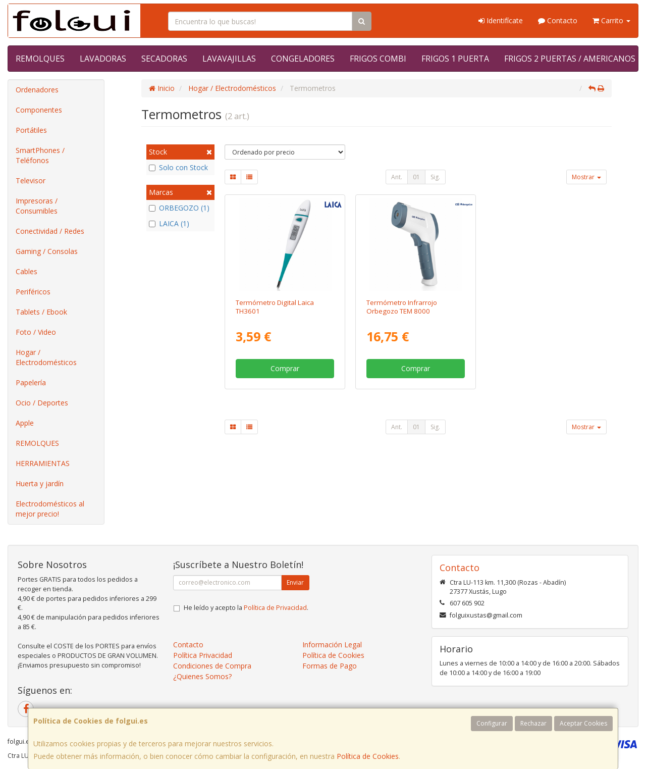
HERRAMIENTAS (43, 463)
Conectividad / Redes (50, 231)
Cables (26, 271)
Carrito (611, 20)
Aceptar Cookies (583, 723)
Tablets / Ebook (41, 312)
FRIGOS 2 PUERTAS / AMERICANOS (569, 58)
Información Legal (332, 644)
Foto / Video (36, 332)
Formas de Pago (329, 666)
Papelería (31, 382)
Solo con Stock (178, 167)
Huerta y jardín (40, 483)
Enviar (295, 582)
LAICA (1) (169, 223)
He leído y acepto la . (246, 607)
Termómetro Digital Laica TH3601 (275, 307)
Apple (25, 423)
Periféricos (33, 291)
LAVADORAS (103, 58)
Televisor (30, 180)
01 (416, 177)
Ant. (396, 177)
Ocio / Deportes (42, 402)
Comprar (285, 368)
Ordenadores (37, 89)
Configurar (491, 723)
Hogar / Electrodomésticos (46, 357)
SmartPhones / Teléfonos (40, 155)
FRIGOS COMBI (378, 58)
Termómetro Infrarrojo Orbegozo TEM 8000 (401, 307)
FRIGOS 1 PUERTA (455, 58)
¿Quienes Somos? (202, 676)
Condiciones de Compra (212, 666)
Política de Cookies (368, 756)
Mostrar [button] (586, 177)
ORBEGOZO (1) (179, 208)
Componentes (39, 110)
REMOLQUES (40, 58)
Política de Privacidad (275, 607)
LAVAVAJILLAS (229, 58)
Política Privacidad (202, 655)
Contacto (557, 20)
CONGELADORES (303, 58)
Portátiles (31, 130)
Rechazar (533, 723)
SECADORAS (164, 58)
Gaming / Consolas (47, 251)
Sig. (435, 177)
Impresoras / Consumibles (37, 206)
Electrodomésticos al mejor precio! (50, 509)
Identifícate (500, 20)
